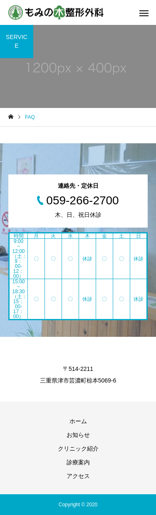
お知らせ (78, 435)
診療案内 (78, 462)
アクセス (78, 476)
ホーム (78, 421)
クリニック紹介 (78, 448)
